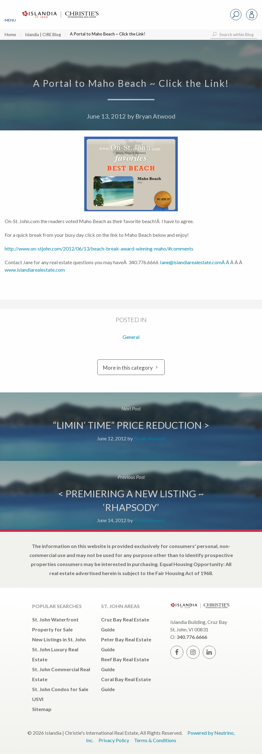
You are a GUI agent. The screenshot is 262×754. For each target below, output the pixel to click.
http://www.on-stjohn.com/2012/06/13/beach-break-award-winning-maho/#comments (99, 248)
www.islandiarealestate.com (35, 270)
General (131, 337)
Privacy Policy (114, 740)
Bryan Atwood (155, 116)
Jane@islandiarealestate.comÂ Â (194, 262)
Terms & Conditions (155, 740)
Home (10, 34)
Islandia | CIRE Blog (43, 34)
